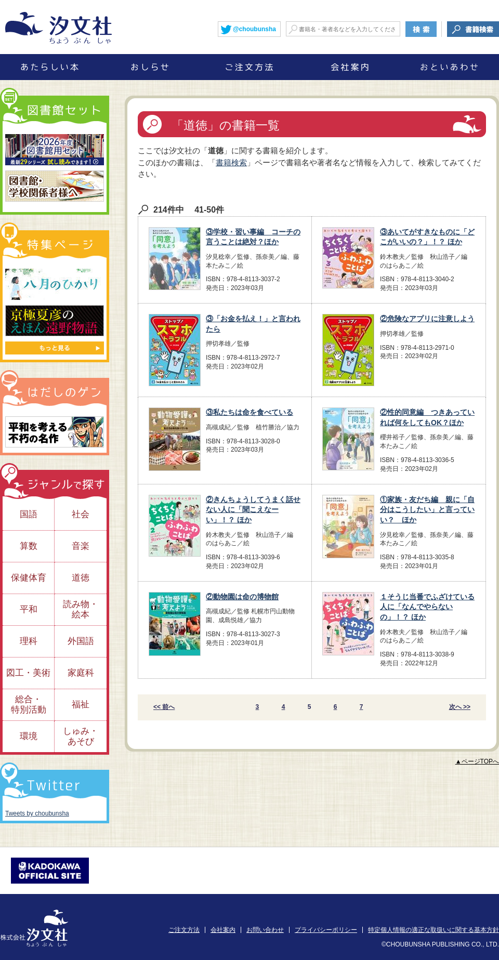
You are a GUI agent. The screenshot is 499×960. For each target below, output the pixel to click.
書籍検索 (231, 162)
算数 (28, 546)
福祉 (80, 704)
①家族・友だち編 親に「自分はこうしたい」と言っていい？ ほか (427, 509)
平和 (28, 609)
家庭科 (81, 673)
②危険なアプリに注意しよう (427, 318)
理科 (28, 641)
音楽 (80, 546)
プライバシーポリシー (326, 929)
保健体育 (28, 578)
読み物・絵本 (80, 609)
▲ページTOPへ (477, 761)
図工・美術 (28, 673)
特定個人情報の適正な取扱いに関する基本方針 (433, 929)
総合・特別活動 (28, 704)
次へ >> (459, 707)
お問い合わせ (265, 929)
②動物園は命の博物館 (242, 597)
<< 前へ (164, 707)
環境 (28, 736)
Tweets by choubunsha (37, 813)
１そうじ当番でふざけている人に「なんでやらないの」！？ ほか (427, 607)
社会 (80, 514)
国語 (28, 514)
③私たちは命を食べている (249, 412)
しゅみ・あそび (80, 736)
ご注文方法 (184, 929)
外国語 (81, 641)
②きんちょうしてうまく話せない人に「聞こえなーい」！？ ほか (253, 509)
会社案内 (223, 929)
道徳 (80, 578)
